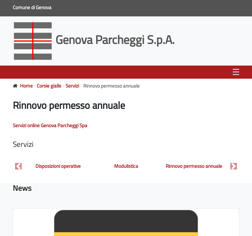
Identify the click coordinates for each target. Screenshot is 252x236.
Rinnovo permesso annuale (194, 166)
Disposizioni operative (58, 166)
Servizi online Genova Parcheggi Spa (50, 125)
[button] (18, 166)
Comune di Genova (32, 7)
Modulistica (126, 166)
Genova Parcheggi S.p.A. (95, 39)
